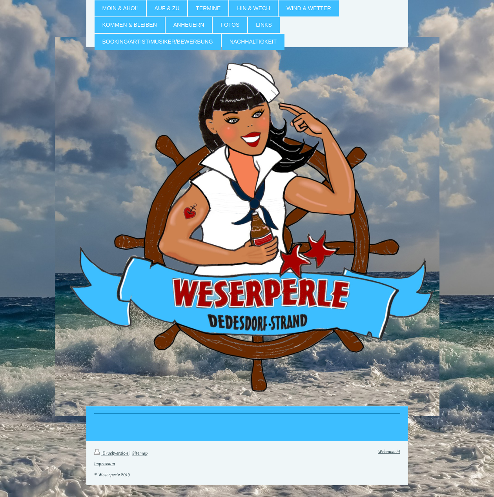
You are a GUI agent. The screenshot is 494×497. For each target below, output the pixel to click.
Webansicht (389, 451)
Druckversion (111, 453)
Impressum (104, 463)
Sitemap (140, 453)
